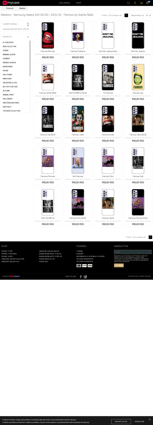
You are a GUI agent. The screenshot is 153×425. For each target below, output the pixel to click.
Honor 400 (43, 261)
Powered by (11, 276)
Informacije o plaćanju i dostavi (91, 256)
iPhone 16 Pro (7, 256)
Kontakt (80, 254)
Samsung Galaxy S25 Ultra (13, 259)
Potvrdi (119, 265)
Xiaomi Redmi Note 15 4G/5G (50, 254)
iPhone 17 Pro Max (9, 254)
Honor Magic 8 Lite (47, 259)
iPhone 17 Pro (7, 251)
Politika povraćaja (85, 261)
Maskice (22, 8)
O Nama (80, 251)
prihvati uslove (121, 421)
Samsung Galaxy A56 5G (49, 251)
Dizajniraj (64, 3)
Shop (78, 3)
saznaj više (139, 421)
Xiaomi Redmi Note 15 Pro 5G (50, 256)
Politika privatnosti (85, 259)
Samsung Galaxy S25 (10, 261)
